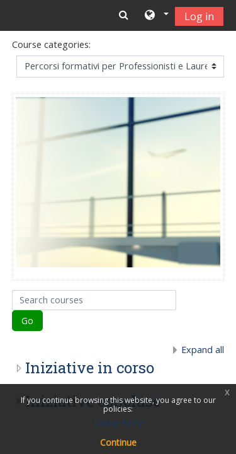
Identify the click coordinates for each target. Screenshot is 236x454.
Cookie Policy (118, 422)
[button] (156, 16)
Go (27, 321)
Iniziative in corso (89, 368)
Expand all (202, 350)
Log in (199, 16)
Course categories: (51, 44)
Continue (118, 442)
